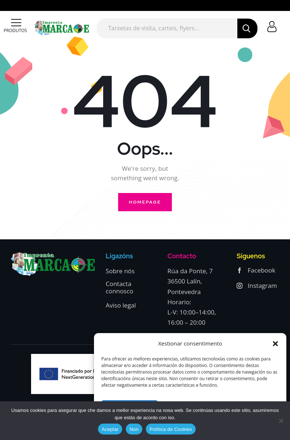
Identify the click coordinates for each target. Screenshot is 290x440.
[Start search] (247, 28)
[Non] (281, 420)
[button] (275, 343)
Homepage (145, 202)
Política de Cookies (171, 429)
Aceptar (110, 429)
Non (134, 429)
